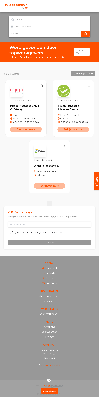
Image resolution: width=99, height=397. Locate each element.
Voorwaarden (49, 332)
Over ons (49, 327)
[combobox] (49, 19)
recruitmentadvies (50, 365)
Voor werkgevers (49, 314)
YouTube (49, 283)
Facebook (50, 268)
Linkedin (49, 273)
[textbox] (49, 19)
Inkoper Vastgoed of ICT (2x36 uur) (24, 107)
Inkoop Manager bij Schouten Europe (69, 107)
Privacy (49, 337)
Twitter (48, 278)
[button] (43, 203)
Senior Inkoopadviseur (47, 165)
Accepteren (49, 391)
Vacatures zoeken (49, 296)
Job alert (49, 301)
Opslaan (49, 242)
